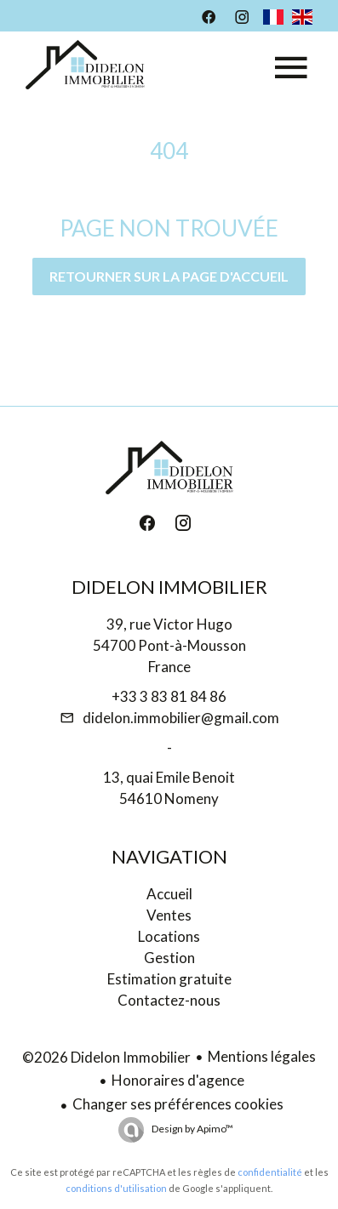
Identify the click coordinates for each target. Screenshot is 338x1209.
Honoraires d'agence (178, 1080)
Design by (191, 1128)
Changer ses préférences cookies (178, 1104)
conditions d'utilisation (116, 1188)
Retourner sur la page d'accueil (169, 276)
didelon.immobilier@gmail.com (181, 718)
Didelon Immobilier (169, 586)
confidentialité (270, 1172)
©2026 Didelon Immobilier (106, 1057)
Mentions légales (262, 1056)
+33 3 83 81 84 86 (169, 696)
